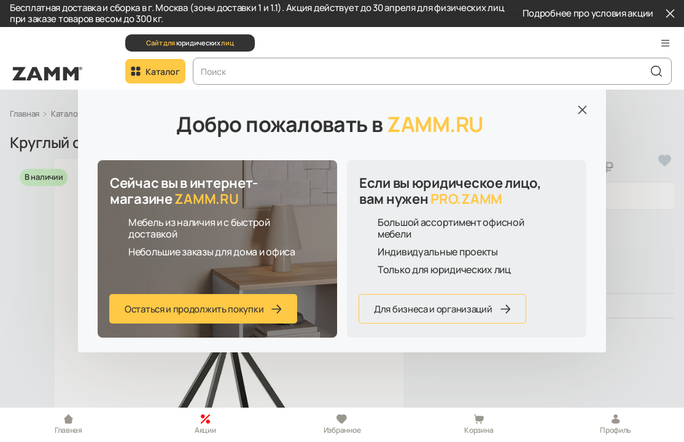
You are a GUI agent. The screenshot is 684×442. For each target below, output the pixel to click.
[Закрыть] (670, 13)
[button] (665, 43)
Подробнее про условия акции (588, 13)
